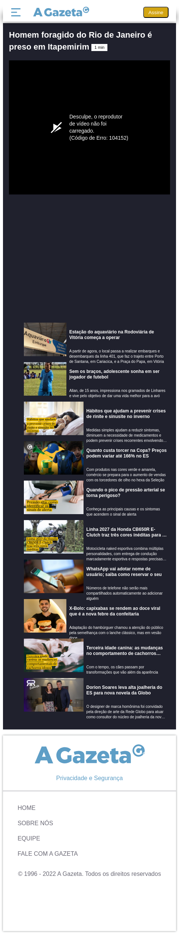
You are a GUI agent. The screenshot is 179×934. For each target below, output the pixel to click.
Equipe (29, 838)
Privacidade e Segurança (89, 778)
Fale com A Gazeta (48, 854)
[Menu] (17, 12)
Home (26, 808)
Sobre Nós (35, 823)
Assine (155, 12)
